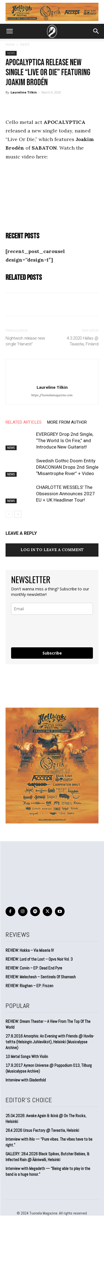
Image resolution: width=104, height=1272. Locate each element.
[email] (52, 609)
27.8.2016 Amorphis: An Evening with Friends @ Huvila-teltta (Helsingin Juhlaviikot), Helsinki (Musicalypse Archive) (50, 1041)
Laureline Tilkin (24, 92)
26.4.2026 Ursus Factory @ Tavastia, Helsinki (42, 1130)
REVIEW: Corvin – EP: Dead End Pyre (34, 968)
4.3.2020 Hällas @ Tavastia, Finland (82, 341)
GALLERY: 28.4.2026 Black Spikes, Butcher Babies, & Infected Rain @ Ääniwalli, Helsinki (48, 1156)
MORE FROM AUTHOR (67, 422)
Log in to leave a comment (52, 549)
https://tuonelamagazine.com (52, 395)
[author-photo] (52, 378)
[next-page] (17, 514)
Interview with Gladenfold (26, 1080)
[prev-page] (9, 514)
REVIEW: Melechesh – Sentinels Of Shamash (41, 976)
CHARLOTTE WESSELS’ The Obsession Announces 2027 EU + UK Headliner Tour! (65, 493)
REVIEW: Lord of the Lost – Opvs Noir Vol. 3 (39, 959)
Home (10, 44)
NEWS (24, 44)
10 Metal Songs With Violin (27, 1056)
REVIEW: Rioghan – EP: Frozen (29, 985)
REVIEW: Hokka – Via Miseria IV (30, 950)
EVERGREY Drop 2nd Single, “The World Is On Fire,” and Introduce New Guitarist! (64, 440)
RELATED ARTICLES (24, 422)
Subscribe (52, 653)
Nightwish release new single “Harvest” (25, 341)
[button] (9, 31)
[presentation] (44, 628)
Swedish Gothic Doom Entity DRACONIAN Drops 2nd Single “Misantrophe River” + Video (67, 467)
